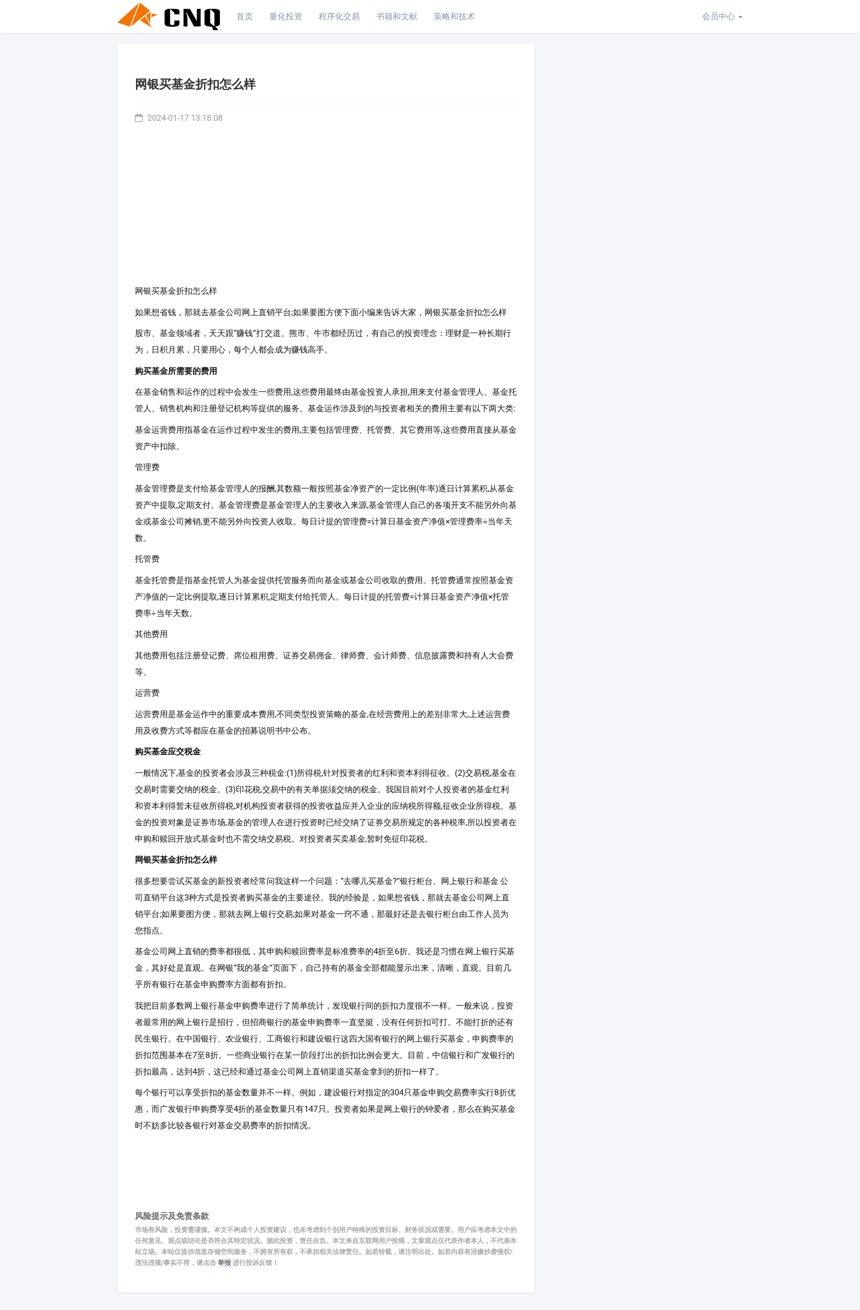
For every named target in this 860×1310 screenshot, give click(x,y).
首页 (244, 16)
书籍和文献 (396, 16)
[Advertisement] (326, 201)
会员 (722, 16)
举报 (225, 1263)
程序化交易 (339, 16)
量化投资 (285, 16)
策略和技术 (454, 16)
